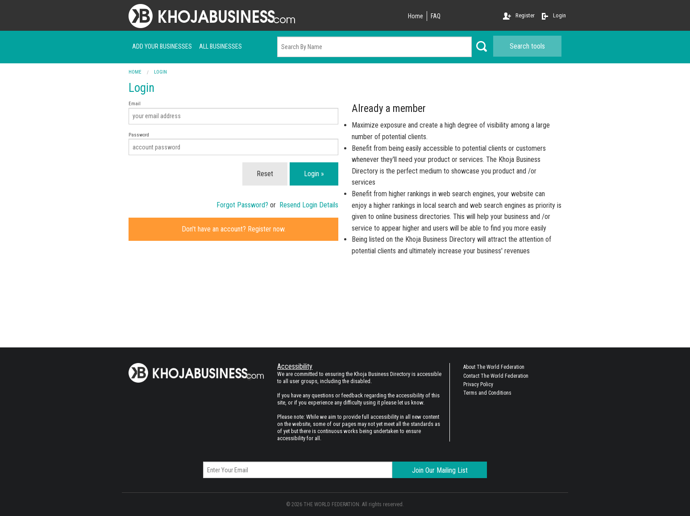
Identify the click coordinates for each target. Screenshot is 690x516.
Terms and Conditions (487, 393)
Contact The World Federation (495, 376)
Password (233, 144)
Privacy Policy (478, 384)
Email (233, 112)
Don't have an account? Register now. (234, 229)
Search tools (527, 46)
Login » (314, 173)
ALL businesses (220, 46)
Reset (265, 173)
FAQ (436, 16)
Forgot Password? (242, 205)
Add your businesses (162, 46)
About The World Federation (493, 367)
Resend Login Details (308, 205)
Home (415, 16)
